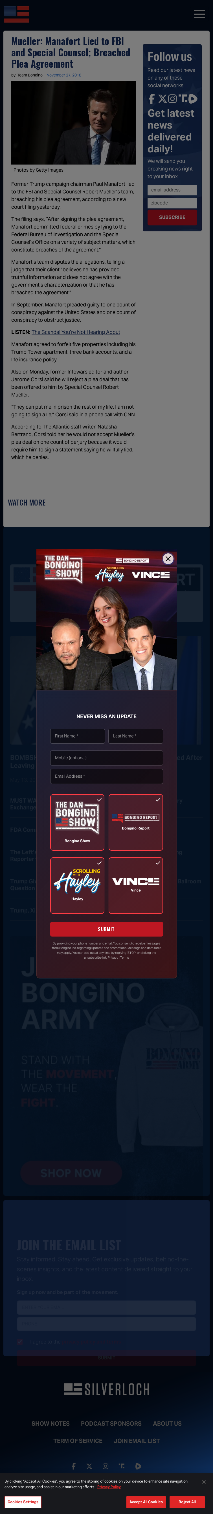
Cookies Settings (23, 1502)
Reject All (187, 1502)
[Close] (168, 558)
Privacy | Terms (118, 957)
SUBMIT (106, 929)
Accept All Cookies (146, 1502)
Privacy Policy (109, 1487)
